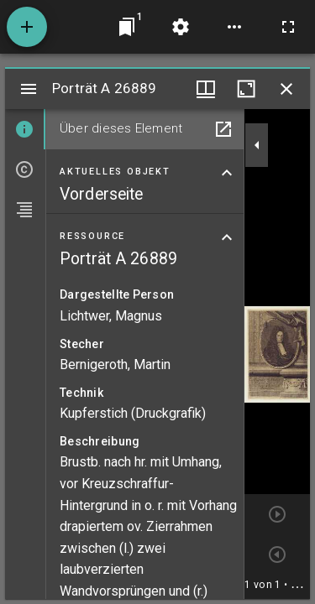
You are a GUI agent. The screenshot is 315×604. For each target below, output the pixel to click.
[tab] (25, 129)
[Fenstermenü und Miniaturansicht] (206, 89)
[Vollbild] (288, 27)
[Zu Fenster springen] (127, 27)
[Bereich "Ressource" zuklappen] (227, 237)
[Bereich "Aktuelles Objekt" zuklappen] (227, 173)
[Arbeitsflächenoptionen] (234, 27)
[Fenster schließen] (286, 89)
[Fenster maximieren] (246, 89)
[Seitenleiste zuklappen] (257, 145)
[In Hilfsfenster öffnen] (223, 129)
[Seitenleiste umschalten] (28, 89)
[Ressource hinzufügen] (27, 27)
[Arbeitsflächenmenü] (180, 27)
